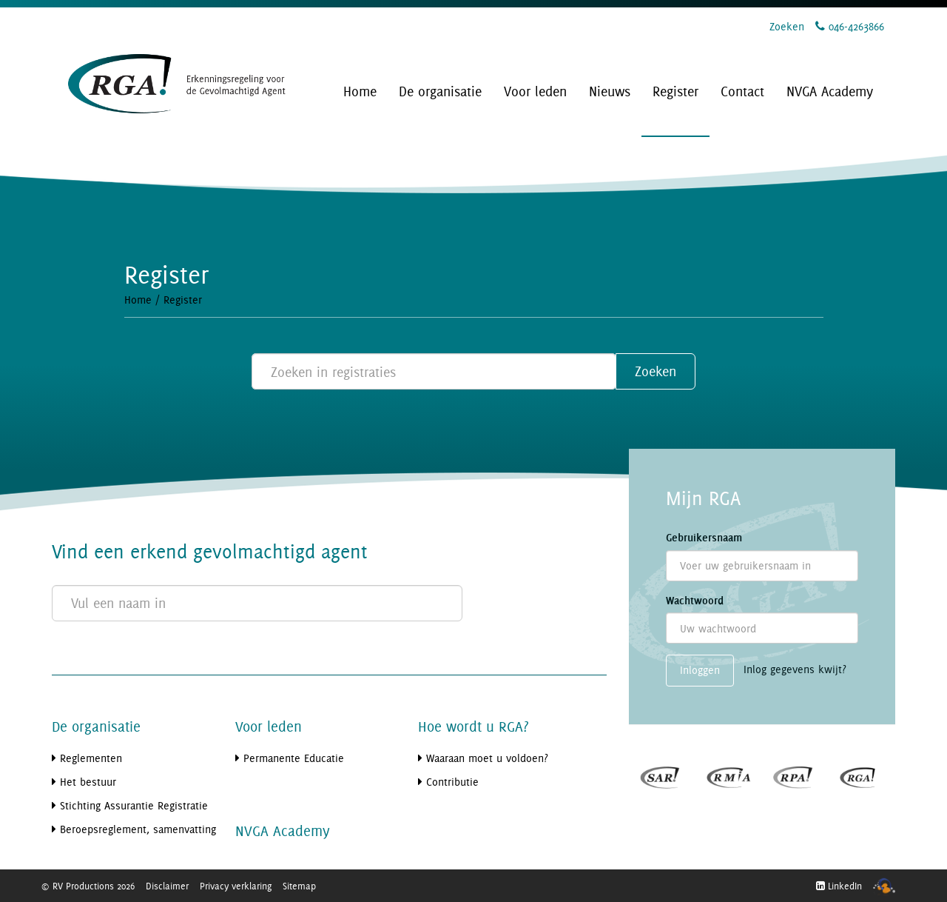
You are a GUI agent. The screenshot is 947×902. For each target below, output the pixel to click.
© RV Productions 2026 (88, 886)
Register (183, 299)
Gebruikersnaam (704, 537)
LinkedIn (839, 886)
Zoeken (786, 26)
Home (138, 299)
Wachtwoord (695, 600)
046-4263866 (849, 26)
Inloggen (700, 670)
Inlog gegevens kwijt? (795, 670)
